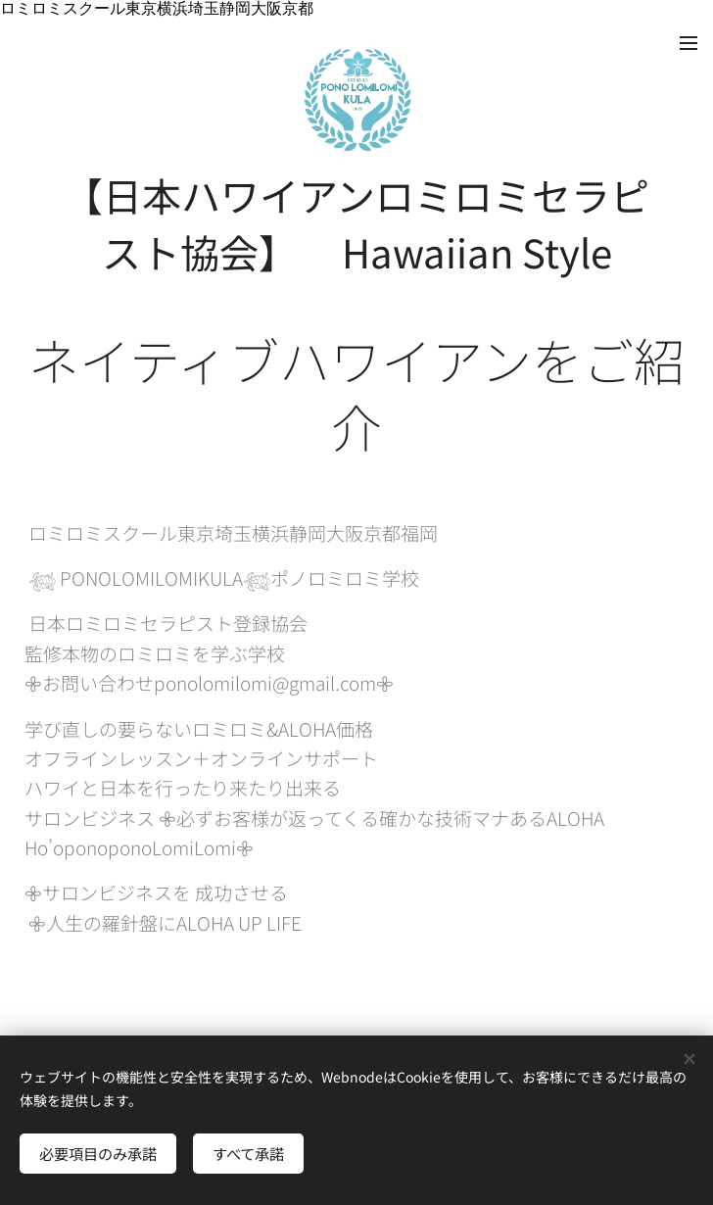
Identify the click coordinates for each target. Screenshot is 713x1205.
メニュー (688, 43)
